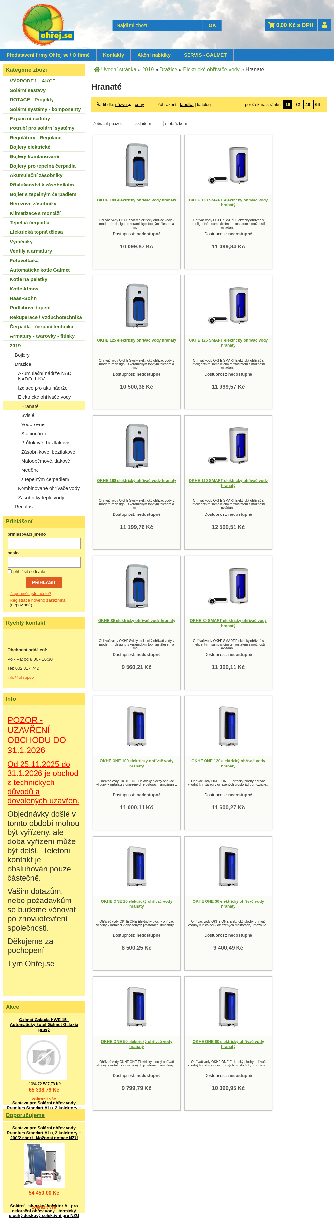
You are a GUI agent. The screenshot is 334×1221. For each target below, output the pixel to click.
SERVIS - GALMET (205, 55)
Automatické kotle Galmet (40, 270)
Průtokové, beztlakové (45, 442)
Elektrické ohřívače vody (44, 397)
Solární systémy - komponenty (45, 109)
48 (307, 104)
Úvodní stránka (118, 69)
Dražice (23, 364)
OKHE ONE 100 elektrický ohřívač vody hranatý (274, 483)
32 (298, 104)
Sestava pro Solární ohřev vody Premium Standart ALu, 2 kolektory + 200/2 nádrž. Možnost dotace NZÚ (44, 1107)
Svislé (27, 415)
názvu (123, 104)
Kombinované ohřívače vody (49, 488)
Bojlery (22, 355)
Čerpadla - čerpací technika (41, 326)
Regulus (24, 506)
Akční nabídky (154, 55)
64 (317, 104)
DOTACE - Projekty (32, 99)
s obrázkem (176, 123)
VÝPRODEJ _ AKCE (32, 80)
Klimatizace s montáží (35, 213)
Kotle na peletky (28, 279)
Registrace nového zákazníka (38, 600)
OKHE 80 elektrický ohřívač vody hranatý (127, 483)
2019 (15, 345)
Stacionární (33, 433)
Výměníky (21, 241)
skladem (145, 123)
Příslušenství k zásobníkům (42, 184)
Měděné (30, 470)
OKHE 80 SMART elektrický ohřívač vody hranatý (200, 483)
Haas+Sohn (23, 298)
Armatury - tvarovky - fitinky (42, 336)
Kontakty (113, 55)
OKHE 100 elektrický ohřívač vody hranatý (127, 202)
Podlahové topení (30, 307)
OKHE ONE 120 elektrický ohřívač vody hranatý (127, 623)
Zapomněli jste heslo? (30, 593)
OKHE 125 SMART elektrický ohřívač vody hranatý (127, 343)
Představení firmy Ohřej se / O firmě (48, 55)
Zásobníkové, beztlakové (48, 451)
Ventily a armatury (31, 251)
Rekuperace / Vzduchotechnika (46, 317)
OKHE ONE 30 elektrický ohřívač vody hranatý (274, 623)
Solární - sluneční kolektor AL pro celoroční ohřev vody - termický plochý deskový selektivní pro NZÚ (44, 1210)
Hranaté (29, 406)
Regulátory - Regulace (35, 137)
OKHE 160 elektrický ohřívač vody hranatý (200, 343)
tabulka (187, 104)
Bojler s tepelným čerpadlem (43, 194)
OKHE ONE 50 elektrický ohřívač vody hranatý (127, 763)
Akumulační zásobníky (36, 175)
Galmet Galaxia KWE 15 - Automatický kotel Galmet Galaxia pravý (44, 1024)
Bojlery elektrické (30, 147)
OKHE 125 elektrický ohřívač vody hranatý (274, 202)
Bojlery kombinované (34, 156)
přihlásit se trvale (29, 571)
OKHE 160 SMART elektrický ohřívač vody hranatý (274, 343)
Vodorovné (33, 424)
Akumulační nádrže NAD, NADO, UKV (45, 375)
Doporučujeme (25, 1115)
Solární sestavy (28, 90)
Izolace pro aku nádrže (43, 388)
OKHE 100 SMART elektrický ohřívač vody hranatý (200, 202)
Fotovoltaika (24, 260)
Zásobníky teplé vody (41, 497)
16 (287, 104)
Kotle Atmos (24, 288)
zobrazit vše (44, 1098)
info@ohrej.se (21, 677)
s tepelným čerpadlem (45, 479)
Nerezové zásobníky (33, 203)
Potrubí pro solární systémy (42, 128)
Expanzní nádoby (30, 118)
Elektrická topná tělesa (36, 232)
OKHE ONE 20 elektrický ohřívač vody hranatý (201, 623)
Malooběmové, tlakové (45, 461)
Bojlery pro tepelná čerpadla (43, 166)
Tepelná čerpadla (29, 222)
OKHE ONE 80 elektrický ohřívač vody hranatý (201, 763)
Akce (12, 1007)
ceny (139, 104)
